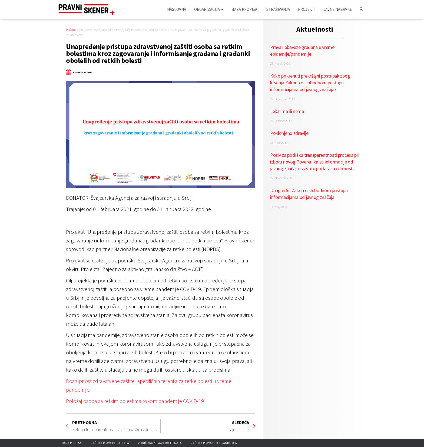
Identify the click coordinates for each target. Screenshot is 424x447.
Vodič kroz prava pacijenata (160, 443)
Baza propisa (244, 9)
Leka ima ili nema (287, 111)
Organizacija (208, 9)
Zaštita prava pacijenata (110, 443)
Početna (71, 30)
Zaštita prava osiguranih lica (214, 443)
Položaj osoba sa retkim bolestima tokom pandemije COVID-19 (135, 401)
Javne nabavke (337, 9)
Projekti (306, 9)
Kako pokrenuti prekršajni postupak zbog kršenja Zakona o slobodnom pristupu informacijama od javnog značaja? (310, 82)
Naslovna (176, 9)
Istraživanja (277, 9)
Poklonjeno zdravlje (289, 133)
